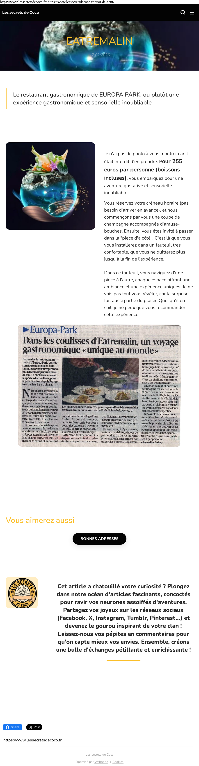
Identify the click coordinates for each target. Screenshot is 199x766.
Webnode (101, 762)
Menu (192, 12)
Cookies (118, 762)
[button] (183, 12)
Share (12, 727)
